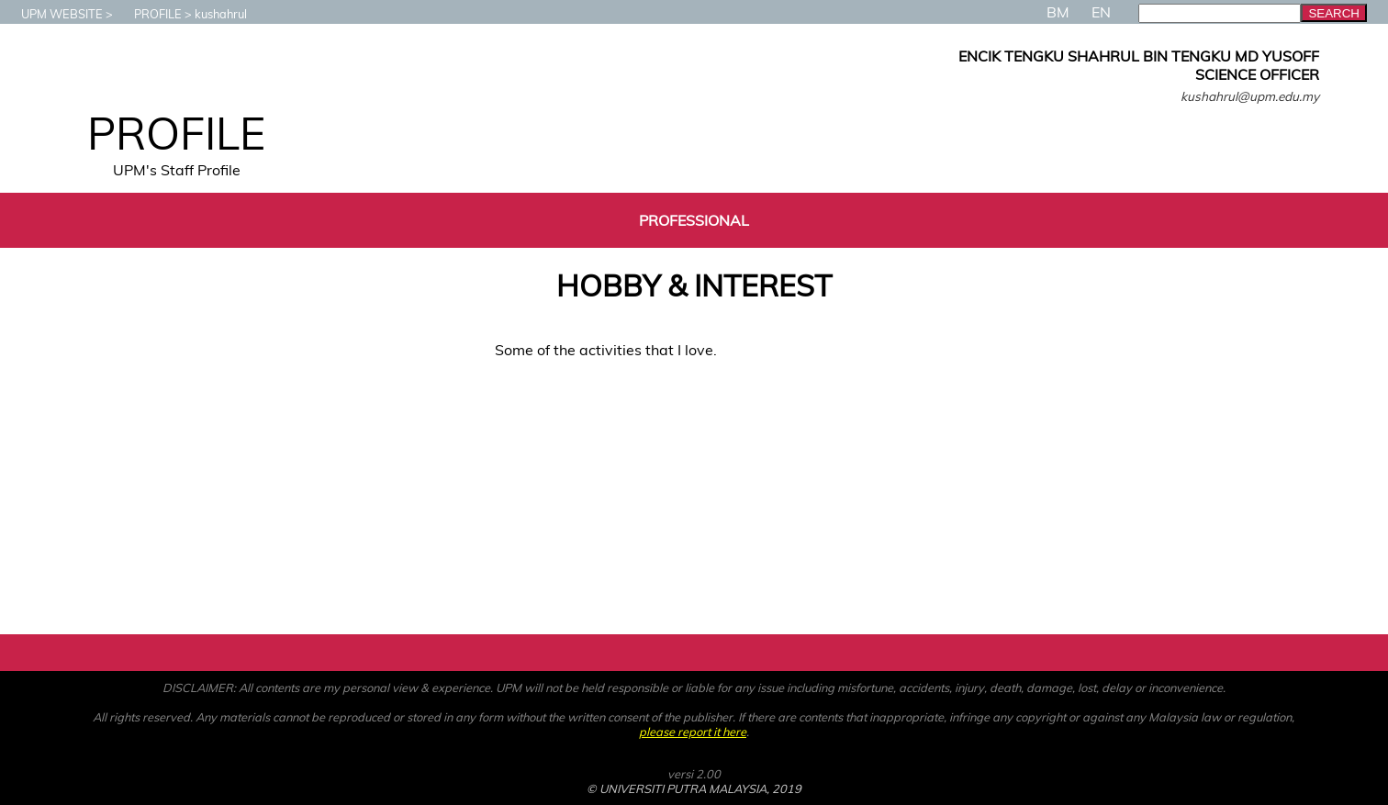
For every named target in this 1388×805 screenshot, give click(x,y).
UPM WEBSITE (53, 13)
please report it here (692, 731)
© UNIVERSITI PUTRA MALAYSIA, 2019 (694, 788)
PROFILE (149, 13)
